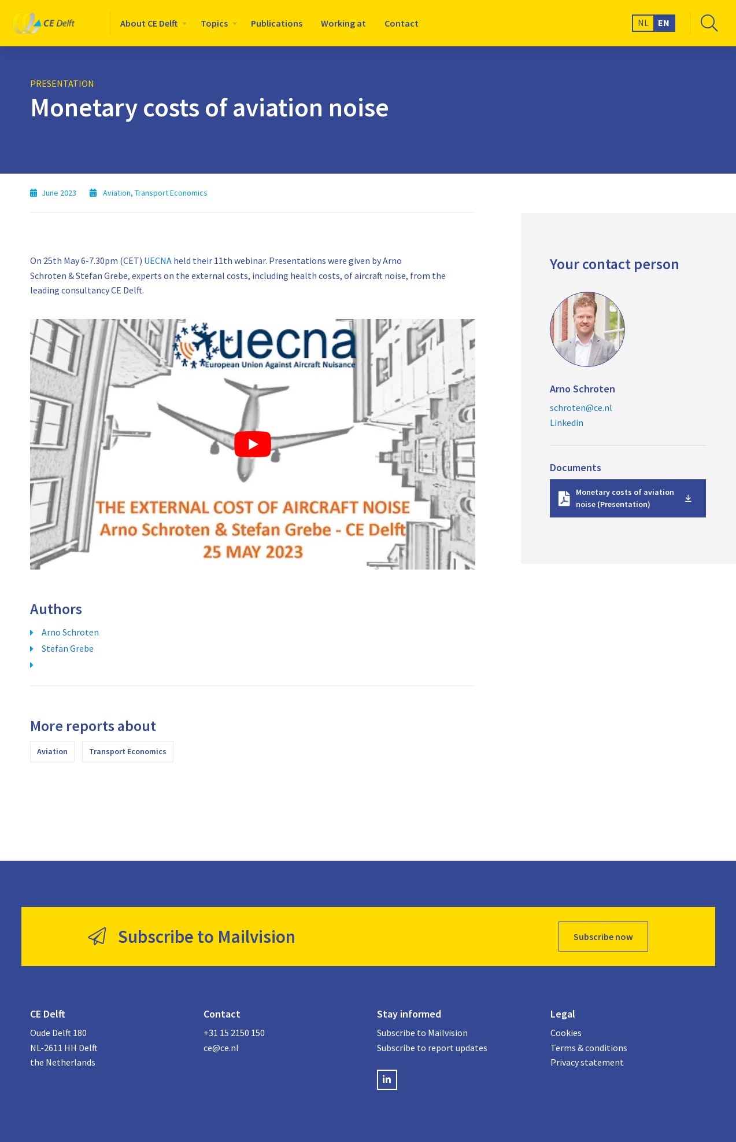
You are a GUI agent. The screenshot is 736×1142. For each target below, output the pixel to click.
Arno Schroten (70, 632)
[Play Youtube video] (252, 444)
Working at (343, 23)
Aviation (52, 751)
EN (664, 22)
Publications (276, 23)
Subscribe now (603, 936)
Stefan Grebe (68, 648)
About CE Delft (148, 23)
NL (643, 22)
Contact (401, 23)
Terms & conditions (588, 1047)
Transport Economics (128, 751)
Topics (214, 23)
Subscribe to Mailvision (422, 1032)
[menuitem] (151, 23)
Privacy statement (587, 1062)
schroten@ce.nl (581, 407)
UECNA (158, 260)
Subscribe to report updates (432, 1047)
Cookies (566, 1032)
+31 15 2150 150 (234, 1032)
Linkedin (566, 422)
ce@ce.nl (221, 1047)
